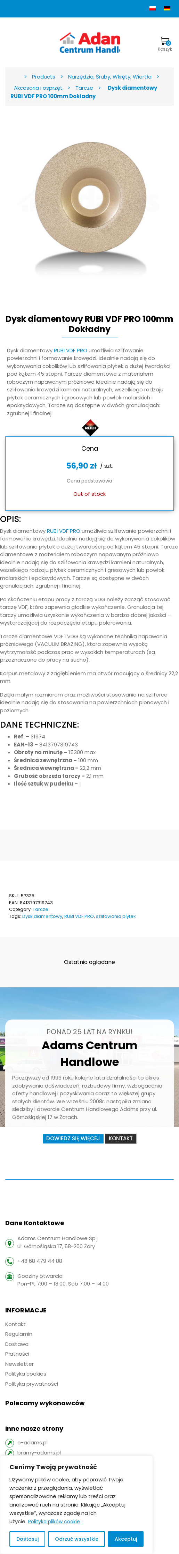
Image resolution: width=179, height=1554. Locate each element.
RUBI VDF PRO (70, 350)
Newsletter (19, 1364)
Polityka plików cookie (54, 1521)
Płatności (17, 1353)
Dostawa (17, 1344)
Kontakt (121, 1138)
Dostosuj (27, 1538)
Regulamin (18, 1334)
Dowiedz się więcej (73, 1138)
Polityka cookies (25, 1373)
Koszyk (165, 44)
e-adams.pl (32, 1442)
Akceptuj (126, 1538)
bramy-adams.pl (39, 1452)
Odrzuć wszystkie (76, 1538)
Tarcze (40, 909)
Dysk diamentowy (42, 916)
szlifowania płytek (116, 916)
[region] (76, 1505)
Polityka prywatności (31, 1383)
